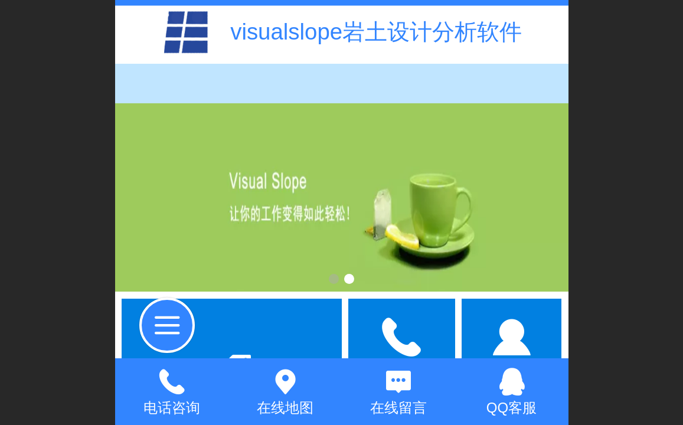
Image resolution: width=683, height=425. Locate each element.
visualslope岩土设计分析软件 (376, 31)
